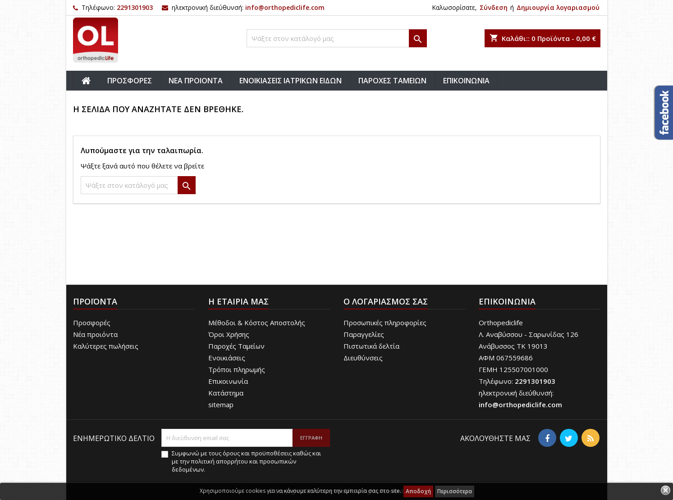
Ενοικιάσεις (226, 357)
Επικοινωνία (228, 381)
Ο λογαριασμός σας (385, 301)
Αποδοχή (418, 491)
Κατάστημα (225, 392)
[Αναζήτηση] (337, 38)
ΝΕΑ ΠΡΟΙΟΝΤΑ (196, 81)
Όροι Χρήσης (228, 334)
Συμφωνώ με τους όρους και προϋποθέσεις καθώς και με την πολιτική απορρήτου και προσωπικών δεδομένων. (246, 461)
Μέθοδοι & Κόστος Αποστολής (256, 322)
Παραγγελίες (363, 334)
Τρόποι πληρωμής (236, 369)
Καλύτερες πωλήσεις (105, 345)
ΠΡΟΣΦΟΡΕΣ (129, 81)
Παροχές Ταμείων (236, 345)
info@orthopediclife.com (285, 7)
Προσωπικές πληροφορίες (384, 322)
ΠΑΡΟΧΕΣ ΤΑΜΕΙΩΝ (392, 81)
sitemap (220, 404)
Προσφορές (91, 322)
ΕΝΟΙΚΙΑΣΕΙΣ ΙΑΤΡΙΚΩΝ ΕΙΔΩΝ (290, 81)
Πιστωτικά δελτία (371, 345)
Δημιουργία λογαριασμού (558, 7)
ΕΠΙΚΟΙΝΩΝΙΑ (466, 81)
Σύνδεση (494, 7)
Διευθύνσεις (363, 357)
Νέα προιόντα (95, 334)
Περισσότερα (454, 491)
